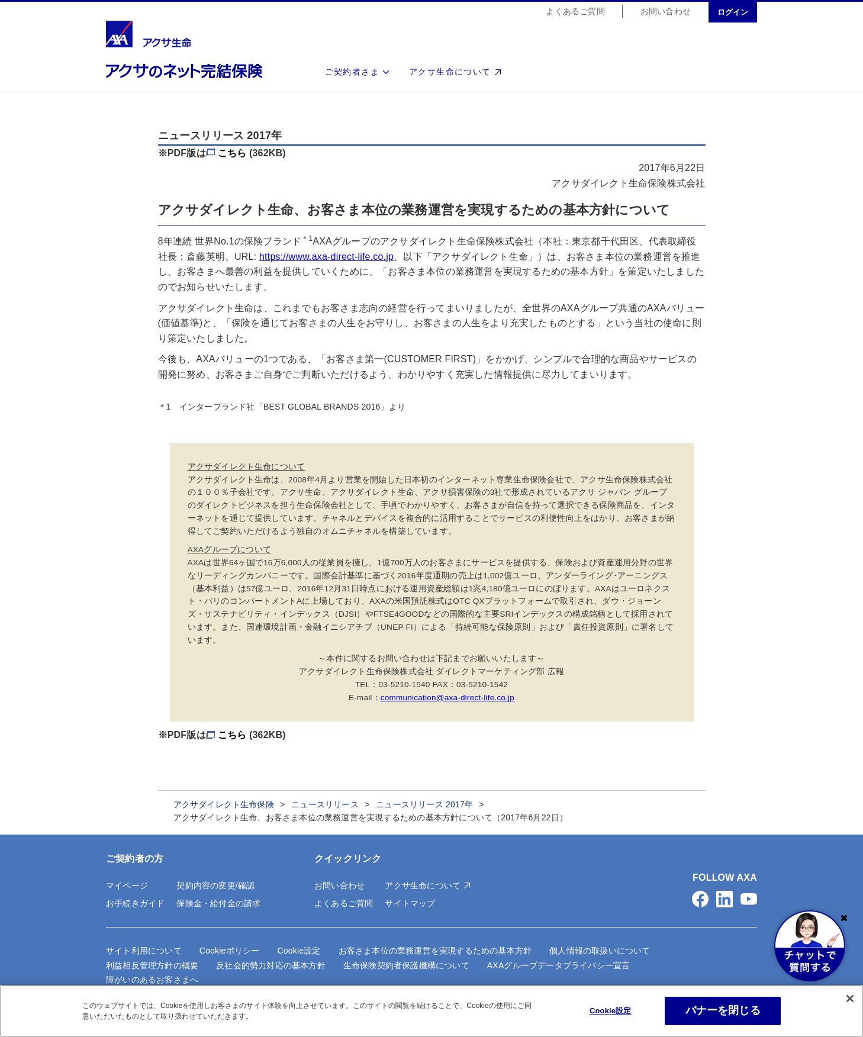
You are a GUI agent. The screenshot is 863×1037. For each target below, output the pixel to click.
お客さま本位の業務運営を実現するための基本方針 (435, 950)
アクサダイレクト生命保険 (223, 804)
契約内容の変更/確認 (215, 885)
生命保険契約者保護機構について (406, 965)
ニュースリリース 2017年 (424, 804)
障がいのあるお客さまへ (152, 979)
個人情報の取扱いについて (599, 950)
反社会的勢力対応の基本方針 (271, 965)
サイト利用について (144, 950)
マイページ (127, 885)
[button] (700, 899)
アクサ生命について (450, 72)
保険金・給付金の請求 (218, 903)
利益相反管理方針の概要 (152, 965)
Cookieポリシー (229, 950)
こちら (232, 153)
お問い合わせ (665, 12)
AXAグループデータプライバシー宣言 (558, 965)
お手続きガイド (135, 903)
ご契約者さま (352, 72)
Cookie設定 (298, 950)
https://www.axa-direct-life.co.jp (326, 257)
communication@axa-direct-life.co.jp (447, 697)
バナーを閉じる (723, 1011)
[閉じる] (850, 1000)
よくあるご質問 (575, 12)
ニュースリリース (325, 804)
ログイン (732, 12)
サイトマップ (410, 903)
